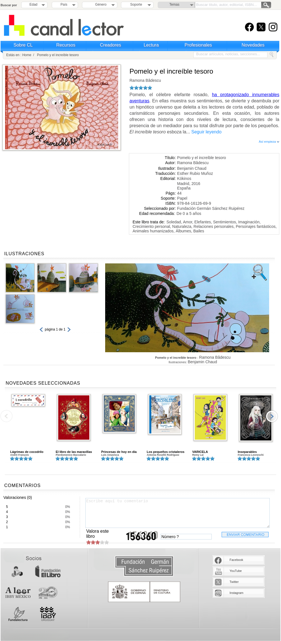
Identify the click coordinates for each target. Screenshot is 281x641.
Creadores (110, 45)
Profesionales (198, 45)
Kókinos (184, 178)
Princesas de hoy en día (119, 451)
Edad (33, 4)
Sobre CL (23, 45)
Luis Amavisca (110, 454)
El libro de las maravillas (74, 451)
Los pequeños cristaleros (165, 451)
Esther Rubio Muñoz (195, 173)
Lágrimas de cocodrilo (26, 451)
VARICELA (200, 451)
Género (100, 4)
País (63, 4)
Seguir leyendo (206, 131)
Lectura (151, 45)
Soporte (136, 4)
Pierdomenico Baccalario (71, 454)
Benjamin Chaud (192, 168)
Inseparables (247, 451)
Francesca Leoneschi (251, 454)
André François (19, 454)
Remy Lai (198, 454)
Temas (174, 4)
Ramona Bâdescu (145, 80)
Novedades (253, 45)
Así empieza (269, 141)
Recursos (65, 45)
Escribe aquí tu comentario (177, 513)
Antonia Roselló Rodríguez (163, 454)
